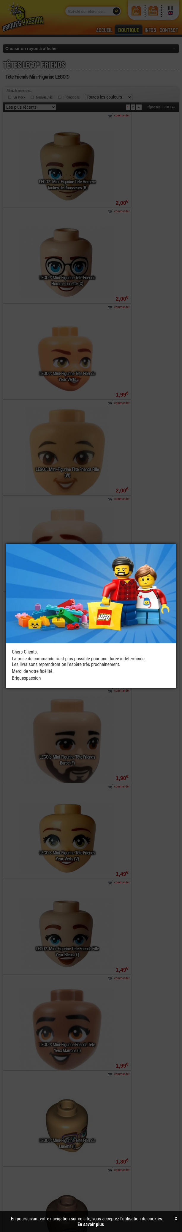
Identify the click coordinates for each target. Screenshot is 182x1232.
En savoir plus (90, 1224)
